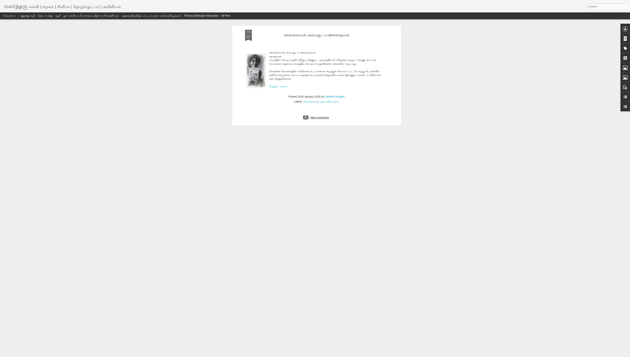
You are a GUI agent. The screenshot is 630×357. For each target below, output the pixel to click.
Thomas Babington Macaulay (201, 15)
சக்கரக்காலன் (311, 101)
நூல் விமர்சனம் (330, 101)
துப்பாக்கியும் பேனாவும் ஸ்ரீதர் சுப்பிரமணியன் (91, 15)
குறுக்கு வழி (28, 15)
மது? (58, 15)
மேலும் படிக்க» (278, 86)
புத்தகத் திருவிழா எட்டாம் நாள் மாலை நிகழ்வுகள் (151, 15)
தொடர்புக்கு (45, 15)
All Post (225, 15)
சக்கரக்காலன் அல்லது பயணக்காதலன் (316, 35)
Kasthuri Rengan (334, 96)
